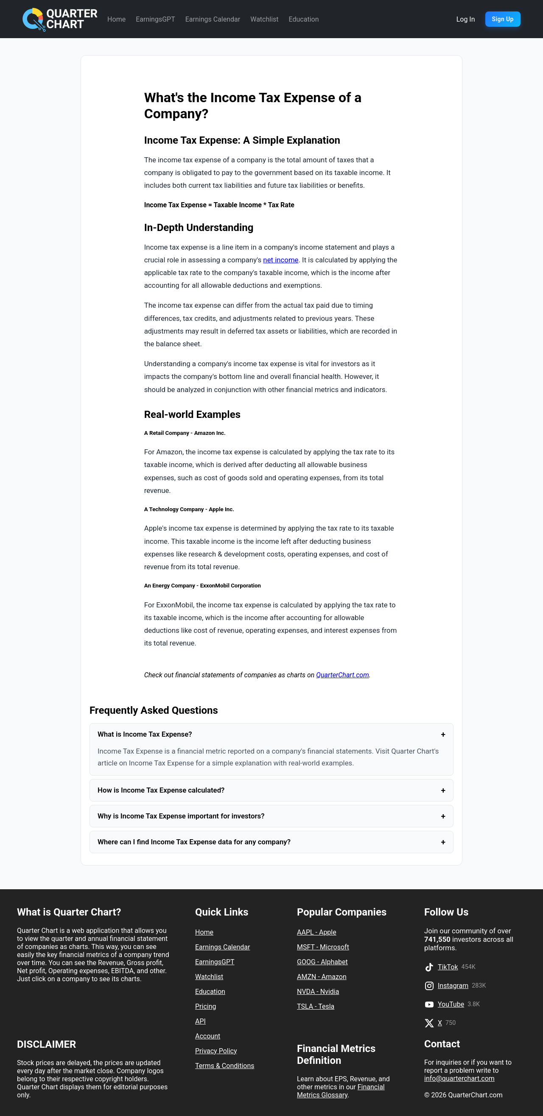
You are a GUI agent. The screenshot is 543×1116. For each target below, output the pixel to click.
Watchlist (264, 19)
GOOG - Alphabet (322, 962)
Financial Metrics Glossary (341, 1091)
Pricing (205, 1006)
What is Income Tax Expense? (271, 734)
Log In (465, 19)
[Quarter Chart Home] (60, 19)
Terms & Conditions (225, 1066)
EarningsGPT (155, 19)
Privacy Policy (216, 1051)
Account (207, 1036)
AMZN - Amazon (322, 977)
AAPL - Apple (316, 932)
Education (304, 19)
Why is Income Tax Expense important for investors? (271, 816)
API (200, 1021)
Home (116, 19)
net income (280, 260)
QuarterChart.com (342, 675)
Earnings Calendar (212, 19)
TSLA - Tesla (315, 1006)
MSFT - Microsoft (323, 947)
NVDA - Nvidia (318, 992)
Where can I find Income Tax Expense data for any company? (271, 842)
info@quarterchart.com (459, 1078)
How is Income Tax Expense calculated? (271, 790)
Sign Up (503, 19)
